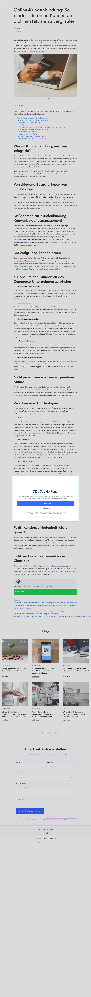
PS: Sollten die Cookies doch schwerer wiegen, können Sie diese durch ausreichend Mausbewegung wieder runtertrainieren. (45, 512)
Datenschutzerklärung (46, 517)
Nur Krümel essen (45, 508)
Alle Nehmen (45, 503)
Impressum (55, 517)
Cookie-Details (36, 517)
